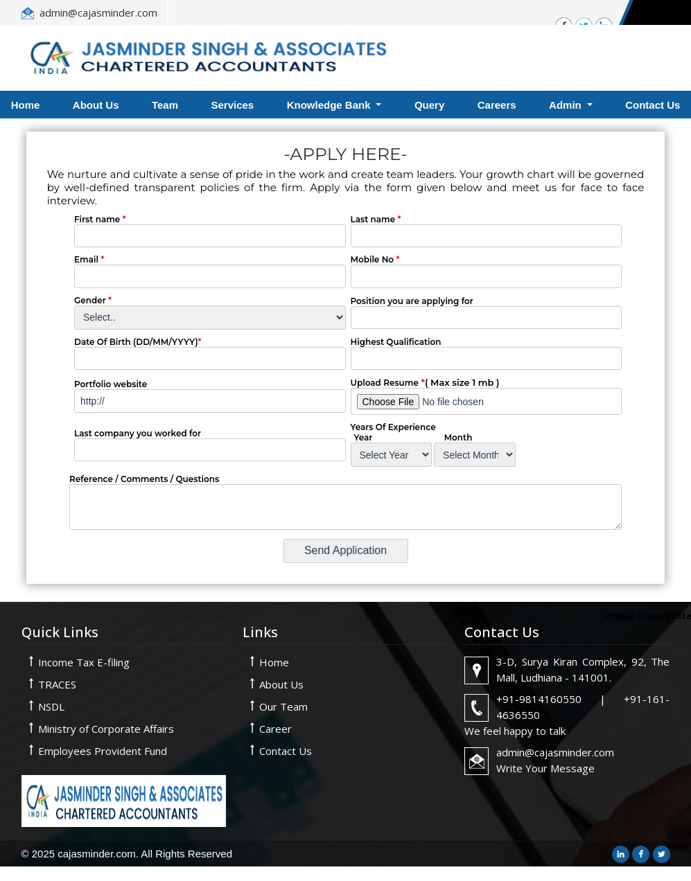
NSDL (51, 706)
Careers (497, 105)
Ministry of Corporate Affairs (106, 729)
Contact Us (285, 751)
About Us (96, 105)
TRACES (57, 684)
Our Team (283, 706)
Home (274, 662)
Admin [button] (566, 105)
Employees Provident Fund (102, 751)
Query (429, 105)
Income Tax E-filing (84, 662)
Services (232, 105)
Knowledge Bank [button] (330, 105)
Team (165, 105)
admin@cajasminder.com (98, 12)
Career (275, 729)
